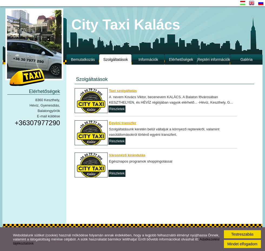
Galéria (246, 59)
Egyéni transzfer (122, 123)
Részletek (117, 109)
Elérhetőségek (181, 59)
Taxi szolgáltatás (123, 91)
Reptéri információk (213, 59)
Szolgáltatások (115, 59)
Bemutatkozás (83, 59)
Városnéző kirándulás (127, 155)
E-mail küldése (48, 116)
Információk (148, 59)
